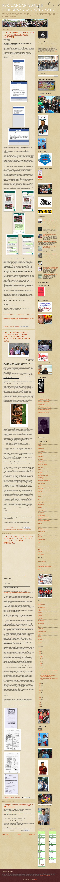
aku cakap (40, 445)
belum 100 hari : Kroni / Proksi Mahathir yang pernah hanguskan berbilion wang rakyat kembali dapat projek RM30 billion (50, 220)
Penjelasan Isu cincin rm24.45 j (43, 412)
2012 (40, 690)
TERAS (39, 569)
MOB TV (39, 610)
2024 (40, 649)
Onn (38, 499)
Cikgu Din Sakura (41, 461)
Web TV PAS (40, 639)
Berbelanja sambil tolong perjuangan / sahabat (46, 402)
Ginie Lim (39, 469)
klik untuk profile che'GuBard (45, 875)
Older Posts (32, 834)
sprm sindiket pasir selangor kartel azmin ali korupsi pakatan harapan (18, 529)
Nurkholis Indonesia (41, 497)
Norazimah (40, 496)
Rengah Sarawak (41, 623)
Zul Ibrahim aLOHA (41, 539)
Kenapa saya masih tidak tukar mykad (44, 409)
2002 (40, 706)
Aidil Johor (40, 443)
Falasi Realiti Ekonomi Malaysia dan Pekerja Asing (47, 241)
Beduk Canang (40, 458)
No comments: (18, 527)
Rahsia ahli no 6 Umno (42, 414)
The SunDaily (40, 634)
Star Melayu (40, 626)
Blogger (35, 879)
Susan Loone (40, 518)
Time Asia (39, 636)
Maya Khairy (40, 491)
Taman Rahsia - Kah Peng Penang (44, 520)
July (41, 658)
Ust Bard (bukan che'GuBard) (43, 529)
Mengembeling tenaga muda (43, 410)
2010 (40, 694)
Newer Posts (5, 834)
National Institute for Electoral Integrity (44, 564)
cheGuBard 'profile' (41, 404)
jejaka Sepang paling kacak (43, 475)
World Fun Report (41, 641)
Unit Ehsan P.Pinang (41, 571)
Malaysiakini (40, 615)
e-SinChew (40, 642)
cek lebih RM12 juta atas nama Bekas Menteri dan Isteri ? (49, 247)
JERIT (39, 563)
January (41, 668)
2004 (40, 704)
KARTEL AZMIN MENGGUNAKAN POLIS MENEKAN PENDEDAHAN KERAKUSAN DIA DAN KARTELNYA (18, 539)
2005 (40, 702)
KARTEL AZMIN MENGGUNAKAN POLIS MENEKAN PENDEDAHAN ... (47, 676)
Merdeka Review (41, 618)
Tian (38, 526)
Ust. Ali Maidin (40, 533)
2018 (40, 655)
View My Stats (40, 730)
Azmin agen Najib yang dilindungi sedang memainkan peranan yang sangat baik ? (50, 268)
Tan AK (39, 521)
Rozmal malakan (41, 512)
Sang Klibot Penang (41, 515)
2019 (40, 653)
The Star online (40, 633)
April (41, 663)
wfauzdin (39, 534)
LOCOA (39, 552)
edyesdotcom (40, 466)
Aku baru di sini (40, 398)
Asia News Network (41, 604)
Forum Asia (40, 551)
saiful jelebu (40, 513)
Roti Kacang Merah (41, 510)
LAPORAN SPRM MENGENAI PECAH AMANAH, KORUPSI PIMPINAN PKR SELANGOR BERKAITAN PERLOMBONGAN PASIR (17, 336)
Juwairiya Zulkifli (41, 477)
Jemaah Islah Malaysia (42, 561)
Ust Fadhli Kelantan (41, 531)
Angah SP (39, 454)
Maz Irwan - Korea (41, 493)
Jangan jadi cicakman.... (42, 406)
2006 (40, 701)
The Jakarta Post (41, 629)
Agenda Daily (40, 602)
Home (19, 834)
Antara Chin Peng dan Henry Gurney (44, 399)
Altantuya (39, 446)
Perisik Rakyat (40, 501)
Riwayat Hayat (40, 505)
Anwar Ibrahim (40, 456)
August (41, 656)
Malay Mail (40, 612)
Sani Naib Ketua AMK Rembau (43, 517)
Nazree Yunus (40, 494)
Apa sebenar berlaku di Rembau (43, 401)
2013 (40, 688)
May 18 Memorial (41, 554)
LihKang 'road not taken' (42, 486)
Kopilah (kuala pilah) (41, 483)
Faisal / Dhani (40, 467)
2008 (40, 697)
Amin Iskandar (40, 450)
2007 (40, 699)
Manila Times (40, 617)
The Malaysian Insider (42, 631)
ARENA (39, 549)
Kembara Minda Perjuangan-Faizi (44, 480)
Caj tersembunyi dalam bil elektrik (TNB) (50, 274)
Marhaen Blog (40, 488)
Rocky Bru (40, 507)
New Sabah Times (41, 620)
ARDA (39, 548)
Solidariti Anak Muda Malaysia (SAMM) (45, 566)
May (41, 661)
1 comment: (17, 326)
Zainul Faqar (40, 537)
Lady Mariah (40, 485)
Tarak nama (40, 523)
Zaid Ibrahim (40, 536)
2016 (40, 683)
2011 (40, 692)
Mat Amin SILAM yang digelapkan (44, 489)
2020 (40, 651)
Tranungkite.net (40, 637)
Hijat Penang (40, 472)
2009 (40, 695)
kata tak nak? (40, 478)
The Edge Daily (40, 628)
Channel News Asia (41, 607)
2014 (40, 687)
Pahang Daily (40, 621)
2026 (40, 648)
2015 (40, 685)
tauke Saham (40, 525)
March (41, 665)
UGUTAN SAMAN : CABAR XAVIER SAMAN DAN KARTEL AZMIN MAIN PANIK (19, 35)
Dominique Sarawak (41, 462)
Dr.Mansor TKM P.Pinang (42, 464)
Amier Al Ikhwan (41, 448)
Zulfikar (39, 542)
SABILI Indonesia (41, 625)
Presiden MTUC (41, 502)
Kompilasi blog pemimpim (42, 609)
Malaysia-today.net (41, 613)
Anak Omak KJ (40, 453)
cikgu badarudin (41, 459)
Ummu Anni (40, 528)
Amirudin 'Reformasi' (41, 451)
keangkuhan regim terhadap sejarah (44, 407)
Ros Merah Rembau (41, 509)
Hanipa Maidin (40, 470)
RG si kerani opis (41, 504)
